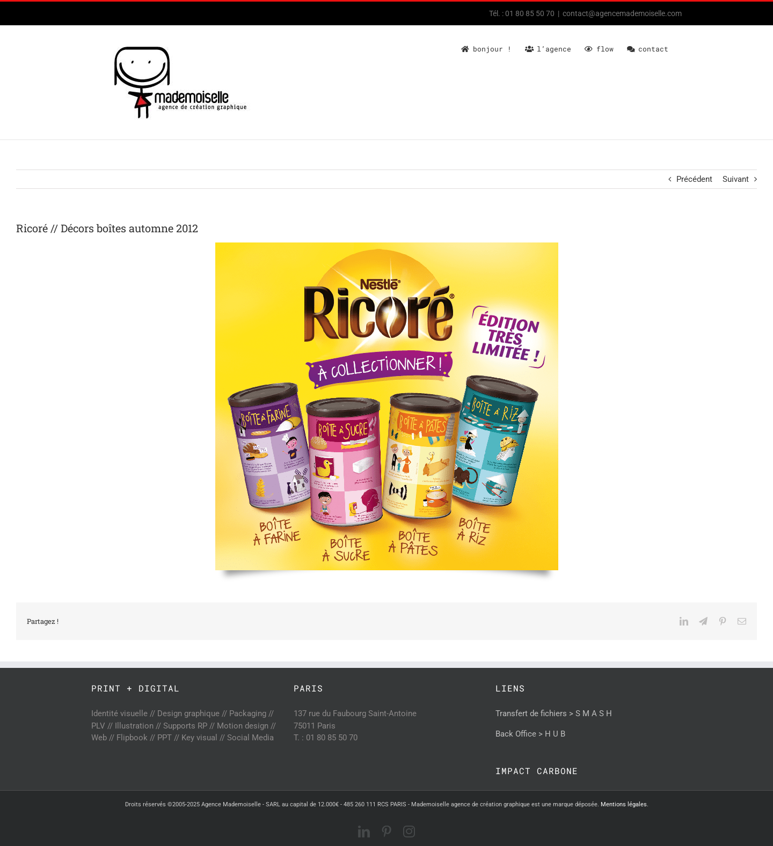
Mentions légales (624, 804)
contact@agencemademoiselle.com (622, 13)
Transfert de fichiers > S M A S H (553, 713)
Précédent (694, 179)
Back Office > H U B (530, 734)
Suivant (736, 179)
